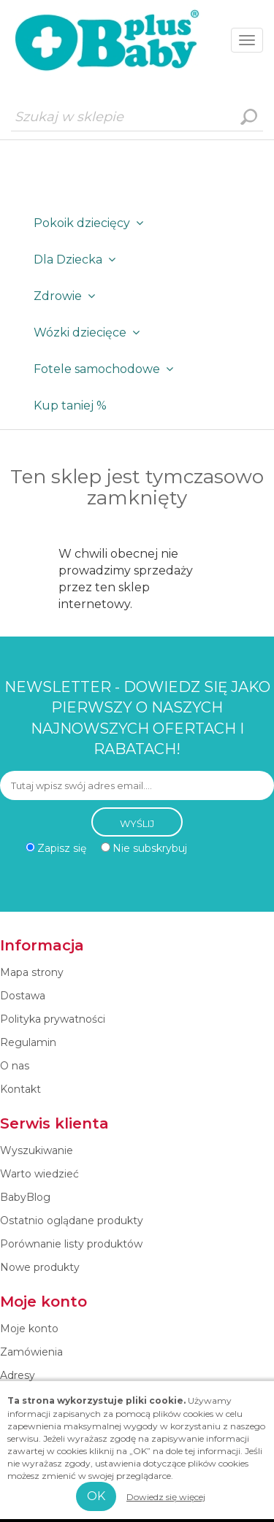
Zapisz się (61, 848)
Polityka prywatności (52, 1019)
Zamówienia (31, 1351)
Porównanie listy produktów (71, 1243)
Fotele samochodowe (106, 369)
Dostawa (22, 995)
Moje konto (29, 1328)
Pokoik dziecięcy (91, 223)
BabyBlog (25, 1197)
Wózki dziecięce (89, 332)
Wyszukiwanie (248, 116)
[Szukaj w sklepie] (137, 116)
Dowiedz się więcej (165, 1496)
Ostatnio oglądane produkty (71, 1220)
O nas (14, 1065)
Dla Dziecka (77, 259)
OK (96, 1496)
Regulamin (28, 1042)
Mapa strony (32, 972)
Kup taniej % (70, 405)
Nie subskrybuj (150, 848)
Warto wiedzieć (39, 1173)
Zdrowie (67, 296)
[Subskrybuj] (137, 785)
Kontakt (20, 1089)
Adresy (17, 1375)
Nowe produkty (40, 1267)
